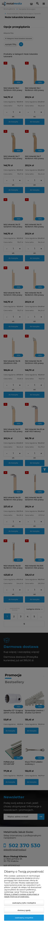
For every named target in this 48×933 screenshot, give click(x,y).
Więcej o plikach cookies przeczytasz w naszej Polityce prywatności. (21, 895)
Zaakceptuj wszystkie (24, 918)
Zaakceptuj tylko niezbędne (24, 903)
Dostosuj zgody (24, 910)
